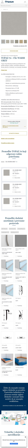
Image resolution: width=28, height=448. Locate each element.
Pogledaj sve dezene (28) (20, 46)
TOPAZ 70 (5, 9)
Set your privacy (14, 443)
